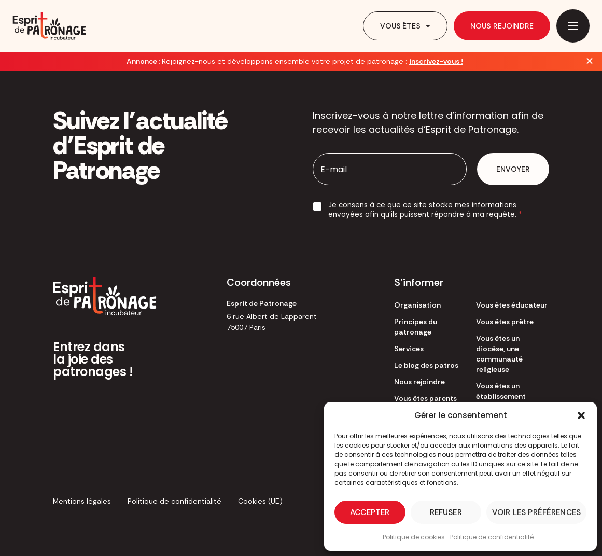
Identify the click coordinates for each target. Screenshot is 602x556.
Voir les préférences (536, 512)
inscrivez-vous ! (436, 61)
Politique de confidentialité (492, 537)
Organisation (417, 305)
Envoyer (513, 169)
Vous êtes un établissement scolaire (501, 396)
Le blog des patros (426, 365)
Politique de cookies (414, 537)
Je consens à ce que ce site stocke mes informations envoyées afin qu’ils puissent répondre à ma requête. (425, 210)
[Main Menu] (573, 26)
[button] (581, 415)
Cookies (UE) (260, 501)
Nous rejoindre (502, 26)
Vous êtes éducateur (512, 305)
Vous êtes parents (425, 398)
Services (409, 348)
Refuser (446, 512)
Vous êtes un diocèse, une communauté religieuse (499, 353)
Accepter (369, 512)
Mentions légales (82, 501)
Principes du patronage (415, 327)
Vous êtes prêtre (505, 321)
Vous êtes (405, 26)
